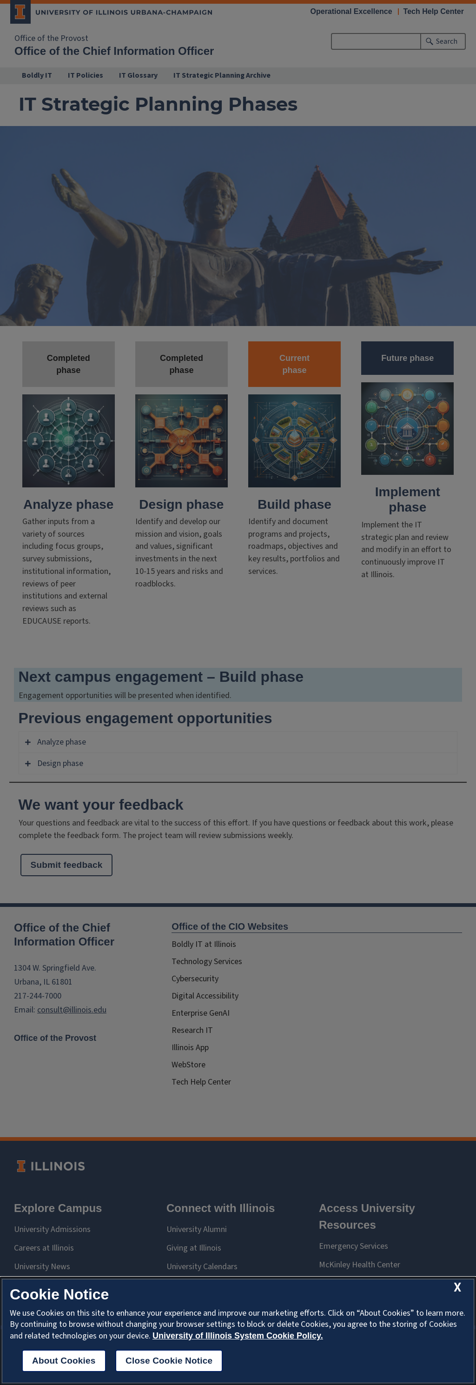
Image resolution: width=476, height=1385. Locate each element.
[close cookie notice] (457, 1287)
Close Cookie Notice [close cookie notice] (169, 1360)
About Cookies (64, 1360)
